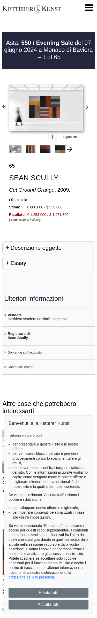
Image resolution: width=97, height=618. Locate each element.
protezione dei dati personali (31, 577)
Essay (18, 263)
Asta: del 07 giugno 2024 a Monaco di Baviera (48, 46)
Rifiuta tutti (48, 592)
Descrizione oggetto (36, 248)
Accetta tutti (48, 604)
